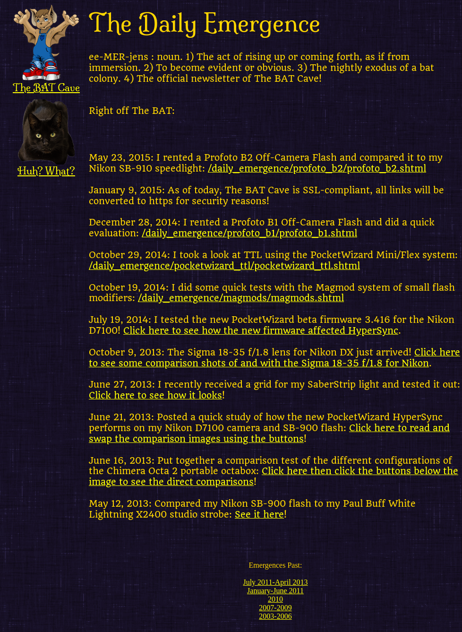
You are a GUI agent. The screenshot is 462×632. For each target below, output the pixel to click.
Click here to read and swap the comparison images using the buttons (269, 433)
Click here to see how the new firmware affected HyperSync (260, 331)
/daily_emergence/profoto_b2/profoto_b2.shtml (317, 169)
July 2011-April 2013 (275, 582)
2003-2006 (275, 616)
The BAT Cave (46, 82)
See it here (259, 515)
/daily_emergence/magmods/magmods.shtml (241, 298)
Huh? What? (46, 166)
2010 (275, 599)
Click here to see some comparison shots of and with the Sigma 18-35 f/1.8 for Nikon (274, 358)
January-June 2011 (275, 591)
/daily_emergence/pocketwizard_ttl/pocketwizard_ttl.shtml (224, 266)
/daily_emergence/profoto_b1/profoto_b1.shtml (249, 233)
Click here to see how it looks (155, 395)
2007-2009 (275, 608)
